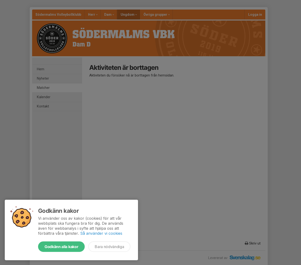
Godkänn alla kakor (61, 246)
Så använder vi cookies (101, 233)
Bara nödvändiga (109, 246)
